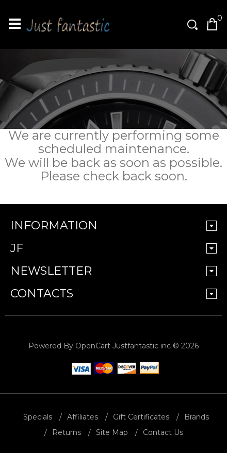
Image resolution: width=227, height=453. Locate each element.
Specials (37, 417)
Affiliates (82, 417)
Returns (66, 432)
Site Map (112, 432)
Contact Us (163, 432)
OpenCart (92, 345)
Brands (196, 417)
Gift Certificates (141, 417)
